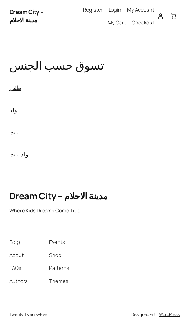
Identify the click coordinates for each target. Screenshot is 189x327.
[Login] (160, 16)
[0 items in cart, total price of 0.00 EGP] (173, 16)
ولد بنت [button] (18, 154)
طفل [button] (15, 88)
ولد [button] (13, 110)
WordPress (169, 314)
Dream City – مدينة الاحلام (26, 16)
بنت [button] (14, 132)
